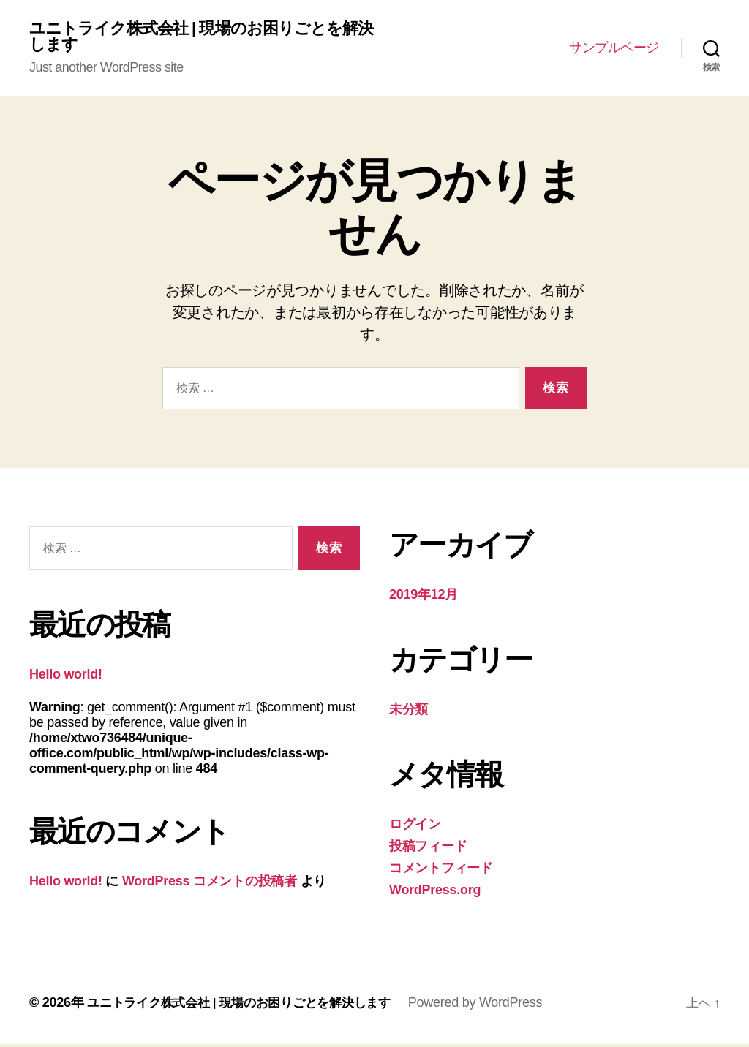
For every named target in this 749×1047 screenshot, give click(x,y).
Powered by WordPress (493, 1005)
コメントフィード (441, 870)
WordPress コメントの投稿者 (209, 884)
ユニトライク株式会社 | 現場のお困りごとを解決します (199, 38)
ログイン (415, 827)
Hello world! (65, 677)
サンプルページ (614, 49)
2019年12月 (423, 597)
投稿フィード (428, 849)
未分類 (408, 712)
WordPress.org (435, 892)
